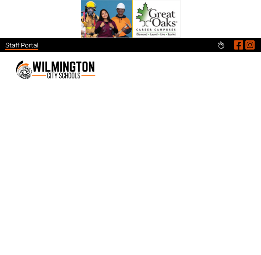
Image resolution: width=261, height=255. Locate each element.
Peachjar (221, 45)
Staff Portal (21, 45)
